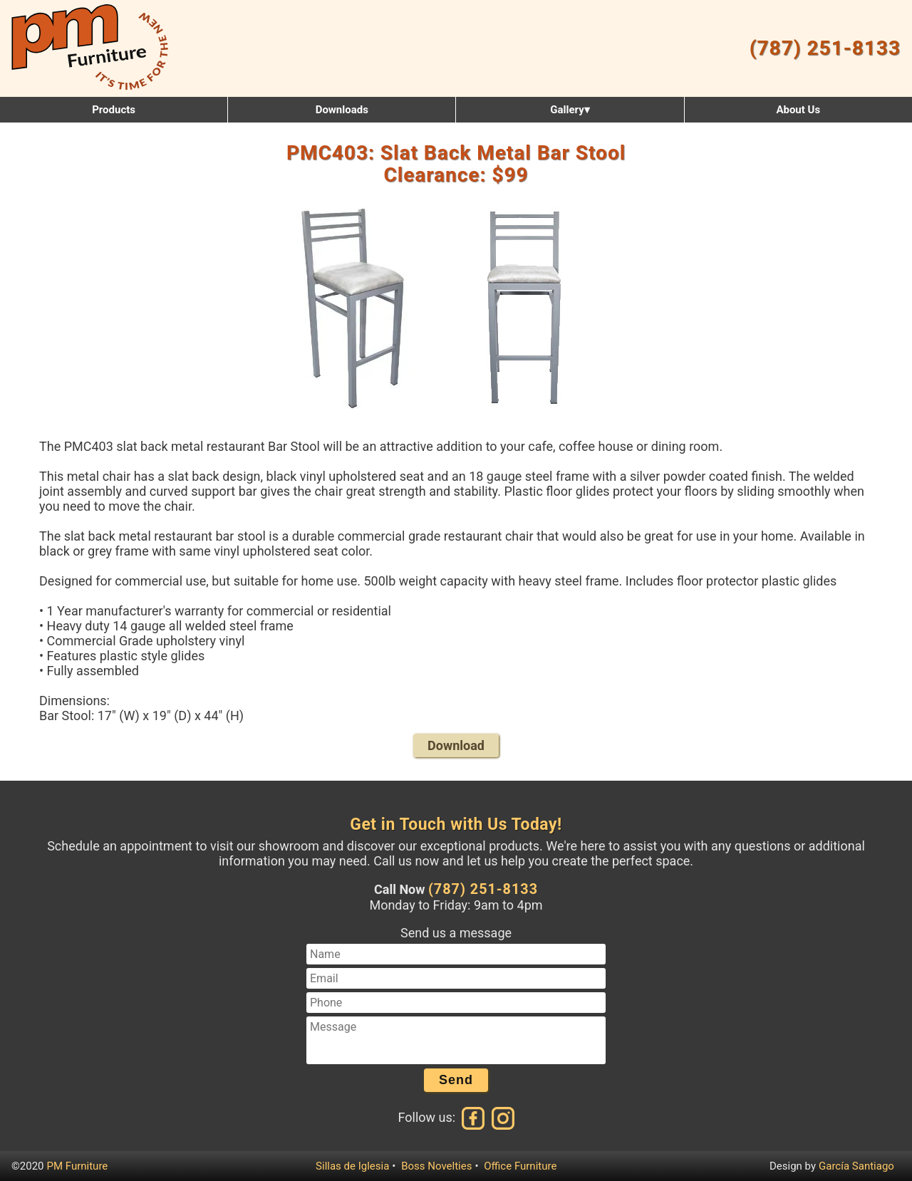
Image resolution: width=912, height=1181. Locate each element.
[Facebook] (474, 1117)
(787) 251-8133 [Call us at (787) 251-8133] (483, 889)
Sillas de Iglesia (352, 1166)
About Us (798, 109)
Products (113, 109)
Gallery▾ (569, 109)
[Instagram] (501, 1117)
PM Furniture (77, 1166)
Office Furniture (520, 1166)
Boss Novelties (436, 1166)
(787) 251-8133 (825, 48)
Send (456, 1080)
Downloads (342, 109)
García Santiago (856, 1166)
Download (456, 745)
